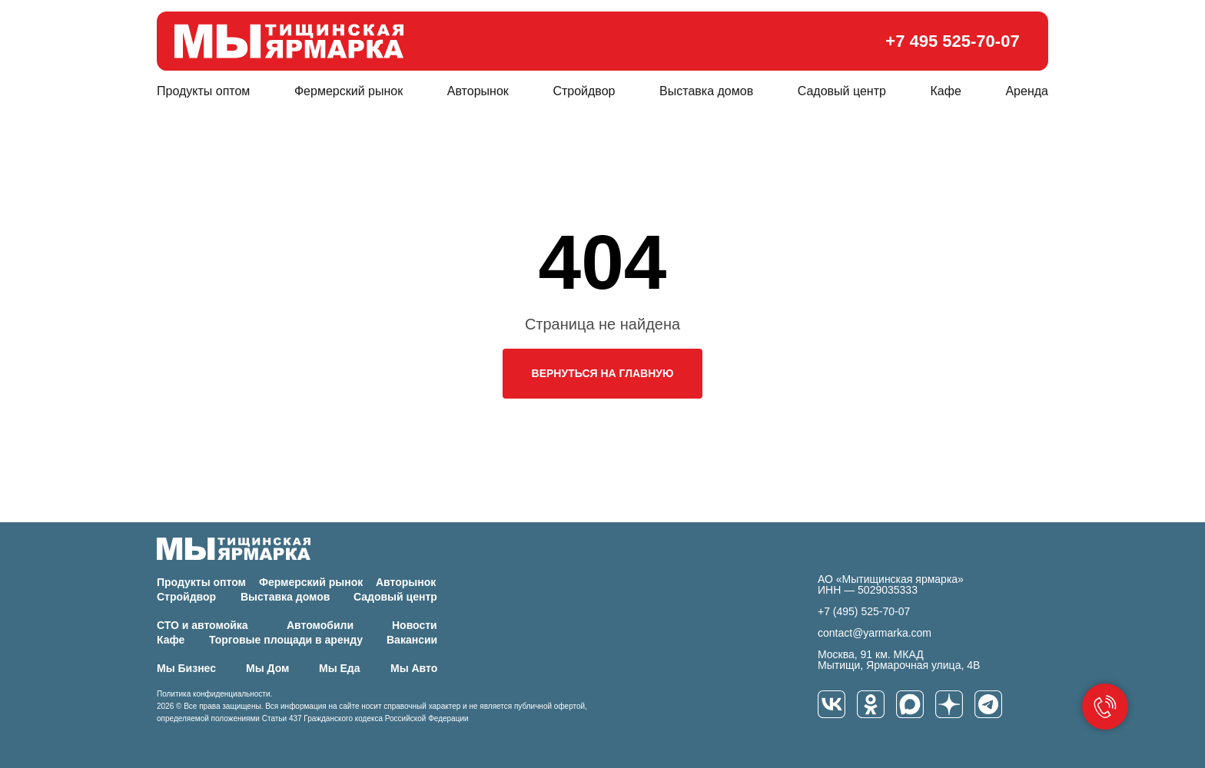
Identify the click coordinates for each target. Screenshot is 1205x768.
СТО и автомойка (202, 625)
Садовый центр (842, 91)
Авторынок (478, 91)
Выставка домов (706, 91)
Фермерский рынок (348, 91)
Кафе (946, 91)
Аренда (1026, 91)
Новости (414, 625)
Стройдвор (584, 91)
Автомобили (320, 625)
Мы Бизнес (186, 668)
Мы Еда (339, 668)
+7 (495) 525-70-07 (864, 611)
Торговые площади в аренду (286, 640)
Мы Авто (413, 668)
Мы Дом (267, 668)
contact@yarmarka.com (874, 633)
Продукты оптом (203, 91)
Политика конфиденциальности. (214, 694)
